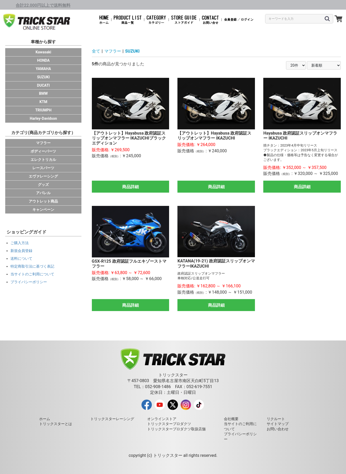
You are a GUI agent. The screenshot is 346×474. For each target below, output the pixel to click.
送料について (21, 258)
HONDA (43, 60)
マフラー (43, 143)
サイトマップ (278, 424)
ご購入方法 (19, 243)
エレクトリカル (43, 159)
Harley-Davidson (43, 118)
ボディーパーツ (43, 151)
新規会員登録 (21, 251)
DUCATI (43, 85)
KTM (43, 102)
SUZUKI (43, 77)
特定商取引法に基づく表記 (32, 266)
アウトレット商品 (43, 201)
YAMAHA (43, 69)
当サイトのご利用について (32, 274)
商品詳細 (130, 186)
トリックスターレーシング (112, 419)
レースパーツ (43, 168)
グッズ (43, 184)
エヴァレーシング (43, 176)
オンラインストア (161, 419)
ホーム (44, 419)
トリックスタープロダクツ (169, 424)
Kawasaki (43, 52)
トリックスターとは (55, 424)
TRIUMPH (43, 110)
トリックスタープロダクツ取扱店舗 (176, 429)
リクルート (276, 419)
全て (96, 51)
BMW (43, 93)
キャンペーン (43, 209)
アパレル (43, 193)
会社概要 (231, 419)
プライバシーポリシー (28, 282)
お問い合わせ (278, 429)
